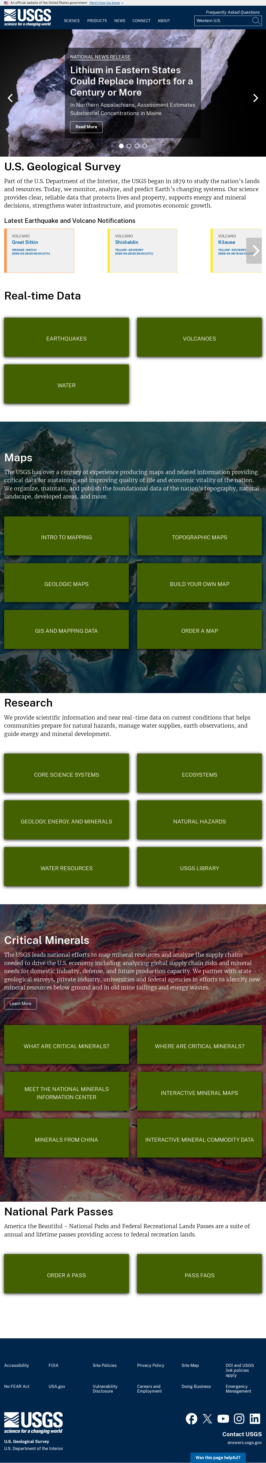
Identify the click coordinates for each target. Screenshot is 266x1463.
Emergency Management (238, 1389)
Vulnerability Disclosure (105, 1389)
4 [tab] (144, 146)
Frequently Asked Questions (233, 12)
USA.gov (57, 1386)
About (164, 21)
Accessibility (16, 1365)
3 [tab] (137, 146)
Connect (141, 21)
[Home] (27, 25)
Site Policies (105, 1365)
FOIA (53, 1365)
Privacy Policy (150, 1365)
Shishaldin (126, 242)
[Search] (256, 21)
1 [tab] (121, 146)
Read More (86, 126)
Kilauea (226, 242)
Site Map (190, 1365)
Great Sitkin (25, 242)
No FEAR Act (16, 1386)
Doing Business (196, 1386)
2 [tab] (129, 146)
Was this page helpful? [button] (218, 1457)
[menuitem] (72, 17)
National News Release (100, 57)
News (119, 21)
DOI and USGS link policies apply (240, 1370)
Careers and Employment (149, 1389)
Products (97, 21)
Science (72, 21)
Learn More (20, 1003)
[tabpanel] (133, 93)
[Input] (228, 21)
